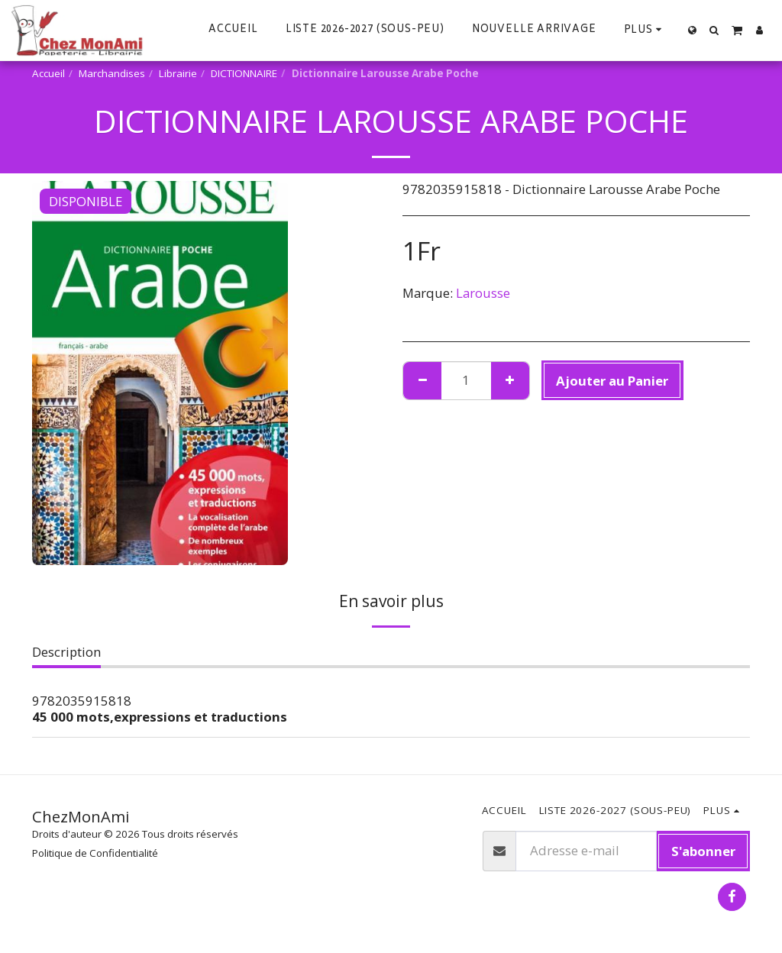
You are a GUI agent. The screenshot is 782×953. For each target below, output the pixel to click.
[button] (714, 30)
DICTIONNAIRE (244, 73)
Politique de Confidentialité (95, 853)
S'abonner (703, 851)
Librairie (178, 73)
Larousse (483, 293)
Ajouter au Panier (612, 380)
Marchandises (112, 73)
